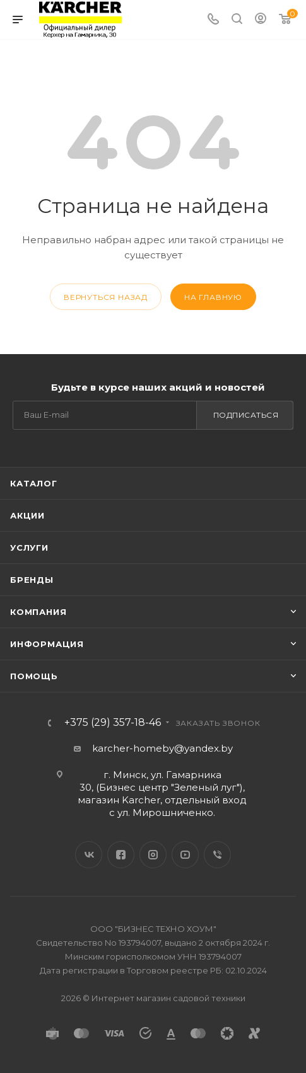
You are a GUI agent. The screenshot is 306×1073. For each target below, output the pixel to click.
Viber (217, 854)
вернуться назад (106, 297)
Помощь (34, 676)
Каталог (33, 483)
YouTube (185, 854)
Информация (47, 644)
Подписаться (246, 415)
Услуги (29, 547)
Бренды (32, 580)
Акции (27, 515)
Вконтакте (88, 854)
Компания (38, 612)
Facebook (120, 854)
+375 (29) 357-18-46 (112, 723)
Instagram (153, 854)
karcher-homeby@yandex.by (162, 748)
